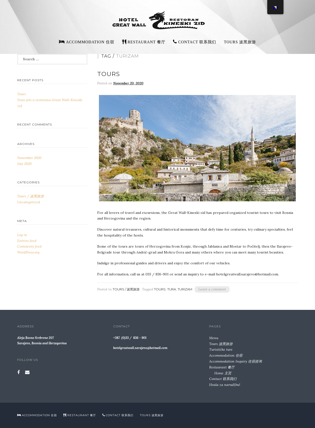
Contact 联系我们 (222, 379)
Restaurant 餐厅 (222, 367)
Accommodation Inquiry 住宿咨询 (235, 361)
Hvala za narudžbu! (224, 384)
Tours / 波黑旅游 (126, 289)
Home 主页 (222, 373)
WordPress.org (28, 252)
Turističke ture (221, 349)
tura (171, 289)
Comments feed (29, 246)
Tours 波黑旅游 (240, 42)
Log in (22, 235)
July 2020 (24, 163)
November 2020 (29, 158)
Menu (213, 338)
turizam (185, 289)
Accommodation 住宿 (225, 355)
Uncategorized (28, 202)
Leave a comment (212, 289)
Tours (108, 74)
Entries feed (26, 240)
